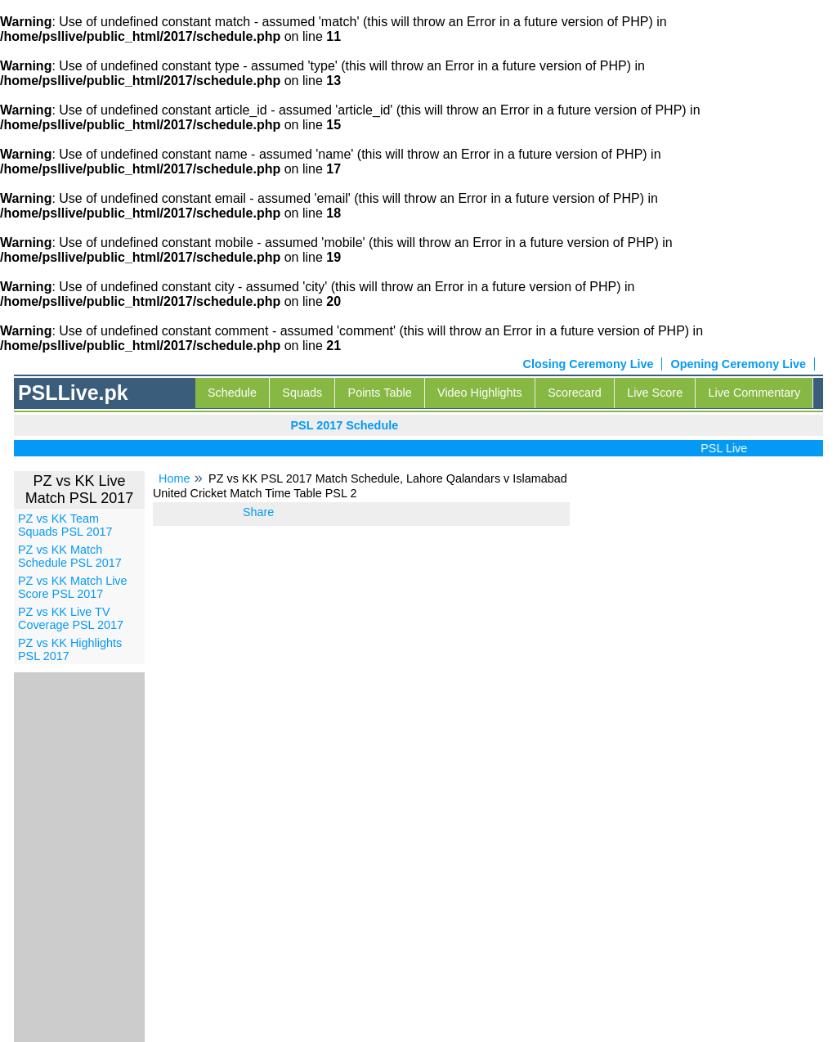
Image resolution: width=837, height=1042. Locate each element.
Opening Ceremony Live (738, 364)
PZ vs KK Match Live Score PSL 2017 (73, 587)
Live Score (655, 392)
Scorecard (575, 392)
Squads (302, 392)
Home (174, 478)
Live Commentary (755, 392)
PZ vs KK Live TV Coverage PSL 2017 (70, 618)
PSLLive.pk (73, 392)
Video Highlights (479, 392)
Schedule (232, 392)
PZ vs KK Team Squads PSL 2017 (65, 525)
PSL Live (728, 448)
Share (258, 512)
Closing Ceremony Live (588, 364)
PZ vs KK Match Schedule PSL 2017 (70, 556)
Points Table (380, 392)
